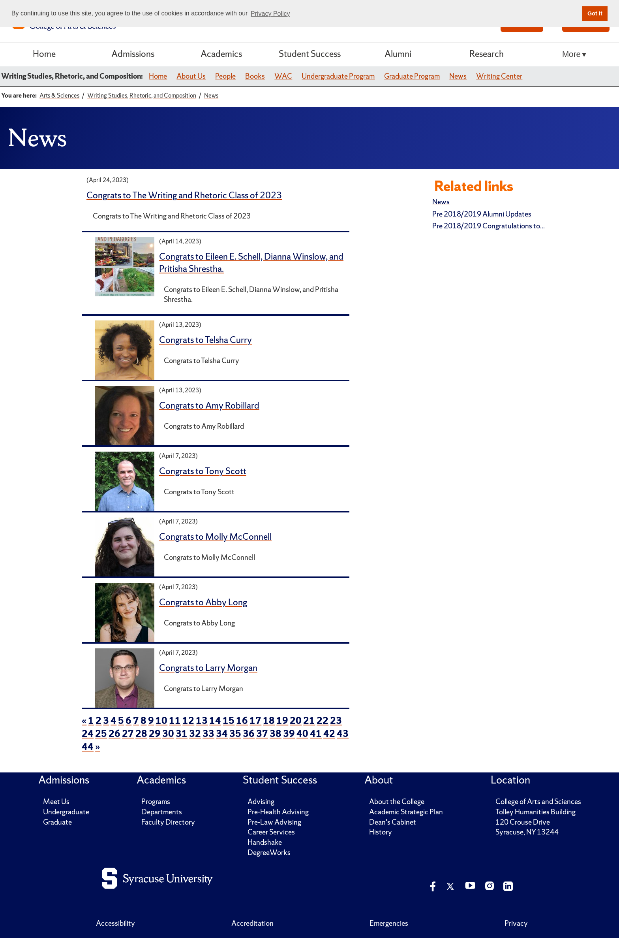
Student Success (310, 54)
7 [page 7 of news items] (136, 720)
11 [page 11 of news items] (175, 720)
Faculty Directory (168, 822)
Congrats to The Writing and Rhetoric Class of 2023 (184, 195)
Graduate (57, 822)
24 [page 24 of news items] (88, 733)
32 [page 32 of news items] (195, 733)
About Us (191, 76)
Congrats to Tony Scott (202, 471)
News (458, 76)
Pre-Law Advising (274, 822)
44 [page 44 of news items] (88, 746)
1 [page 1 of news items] (91, 720)
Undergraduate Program (338, 76)
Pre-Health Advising (278, 812)
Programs (155, 801)
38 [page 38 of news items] (275, 733)
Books (255, 76)
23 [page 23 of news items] (336, 720)
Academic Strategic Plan (406, 812)
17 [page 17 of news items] (255, 720)
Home (44, 54)
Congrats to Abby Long (203, 602)
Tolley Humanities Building (535, 812)
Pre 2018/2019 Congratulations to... (488, 226)
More (571, 53)
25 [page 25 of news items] (101, 733)
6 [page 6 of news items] (128, 720)
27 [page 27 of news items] (128, 733)
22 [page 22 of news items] (322, 720)
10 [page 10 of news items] (161, 720)
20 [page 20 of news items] (296, 720)
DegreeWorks (269, 852)
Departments (161, 812)
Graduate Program (412, 76)
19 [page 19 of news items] (282, 720)
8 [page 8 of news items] (143, 720)
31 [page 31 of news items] (182, 733)
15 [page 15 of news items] (228, 720)
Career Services (271, 832)
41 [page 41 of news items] (316, 733)
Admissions (132, 54)
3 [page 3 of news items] (106, 720)
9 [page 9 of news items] (151, 720)
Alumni (398, 54)
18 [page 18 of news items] (269, 720)
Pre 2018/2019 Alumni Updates (481, 214)
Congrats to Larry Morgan (208, 668)
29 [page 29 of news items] (155, 733)
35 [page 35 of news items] (235, 733)
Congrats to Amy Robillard (209, 405)
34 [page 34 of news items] (222, 733)
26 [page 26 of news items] (114, 733)
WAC (283, 76)
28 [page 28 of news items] (141, 733)
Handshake (265, 842)
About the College (396, 801)
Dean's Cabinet (392, 822)
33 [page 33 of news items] (208, 733)
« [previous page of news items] (84, 720)
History (380, 832)
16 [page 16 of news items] (242, 720)
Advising (261, 801)
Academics (221, 54)
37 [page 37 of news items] (262, 733)
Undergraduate (66, 812)
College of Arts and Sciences (538, 801)
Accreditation (252, 923)
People (225, 76)
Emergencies (389, 923)
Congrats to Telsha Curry (205, 340)
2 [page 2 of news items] (98, 720)
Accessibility (115, 923)
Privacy (516, 923)
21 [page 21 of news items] (309, 720)
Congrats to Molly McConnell (215, 536)
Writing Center (499, 76)
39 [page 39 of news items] (289, 733)
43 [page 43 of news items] (343, 733)
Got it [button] (594, 13)
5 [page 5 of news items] (121, 720)
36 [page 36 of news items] (249, 733)
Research (486, 54)
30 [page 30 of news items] (168, 733)
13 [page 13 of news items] (202, 720)
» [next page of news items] (97, 746)
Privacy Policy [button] (270, 13)
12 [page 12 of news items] (188, 720)
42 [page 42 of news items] (329, 733)
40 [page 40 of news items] (302, 733)
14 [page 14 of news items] (215, 720)
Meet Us (56, 801)
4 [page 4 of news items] (113, 720)
